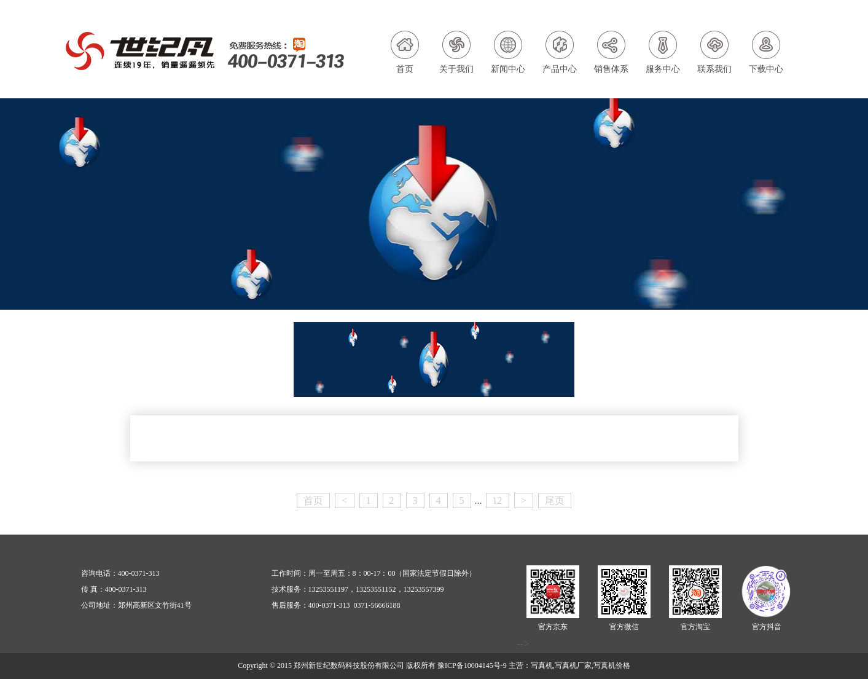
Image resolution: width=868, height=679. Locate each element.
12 (497, 500)
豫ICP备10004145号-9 (472, 665)
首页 (313, 500)
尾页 (555, 500)
